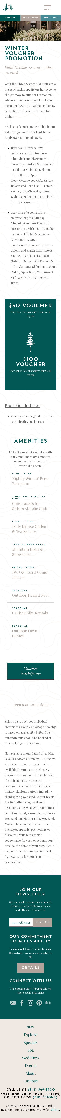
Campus (31, 1081)
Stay (30, 1027)
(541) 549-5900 (41, 1089)
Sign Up (42, 922)
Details (31, 968)
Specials (30, 1042)
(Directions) (44, 1097)
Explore (30, 1034)
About (31, 1073)
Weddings (30, 1058)
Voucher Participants (30, 671)
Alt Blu (54, 1110)
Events (30, 1065)
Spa (30, 1050)
